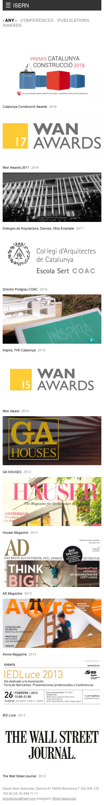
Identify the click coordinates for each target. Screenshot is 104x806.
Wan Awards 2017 (16, 167)
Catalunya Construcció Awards (25, 106)
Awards (12, 25)
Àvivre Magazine (15, 654)
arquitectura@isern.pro (19, 798)
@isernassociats (64, 798)
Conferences (37, 20)
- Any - (10, 20)
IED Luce (9, 715)
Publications (73, 20)
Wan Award (11, 411)
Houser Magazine (15, 532)
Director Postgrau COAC (20, 289)
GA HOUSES (12, 472)
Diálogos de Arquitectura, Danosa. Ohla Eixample (38, 228)
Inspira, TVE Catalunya (19, 350)
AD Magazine (12, 593)
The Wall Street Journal (19, 776)
